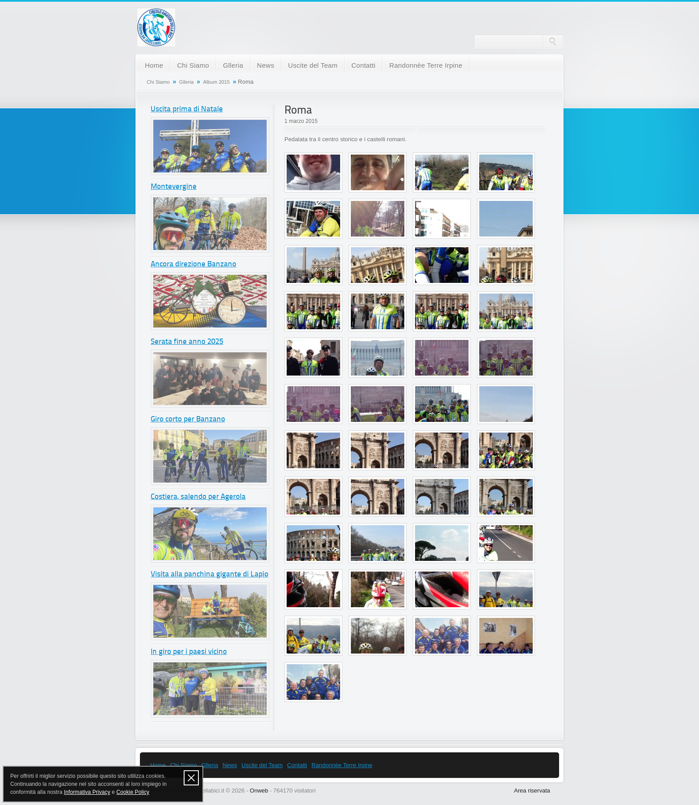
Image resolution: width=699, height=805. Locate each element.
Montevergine (174, 187)
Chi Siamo (193, 65)
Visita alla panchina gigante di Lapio (209, 574)
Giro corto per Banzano (188, 419)
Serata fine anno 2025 (187, 342)
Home (154, 65)
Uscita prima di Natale (187, 109)
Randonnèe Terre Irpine (425, 65)
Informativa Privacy (87, 792)
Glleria (233, 65)
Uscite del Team (312, 65)
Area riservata (532, 790)
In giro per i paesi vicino (189, 652)
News (266, 65)
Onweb (259, 790)
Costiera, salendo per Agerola (198, 497)
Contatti (363, 65)
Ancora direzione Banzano (193, 264)
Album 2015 (216, 82)
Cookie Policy (132, 792)
